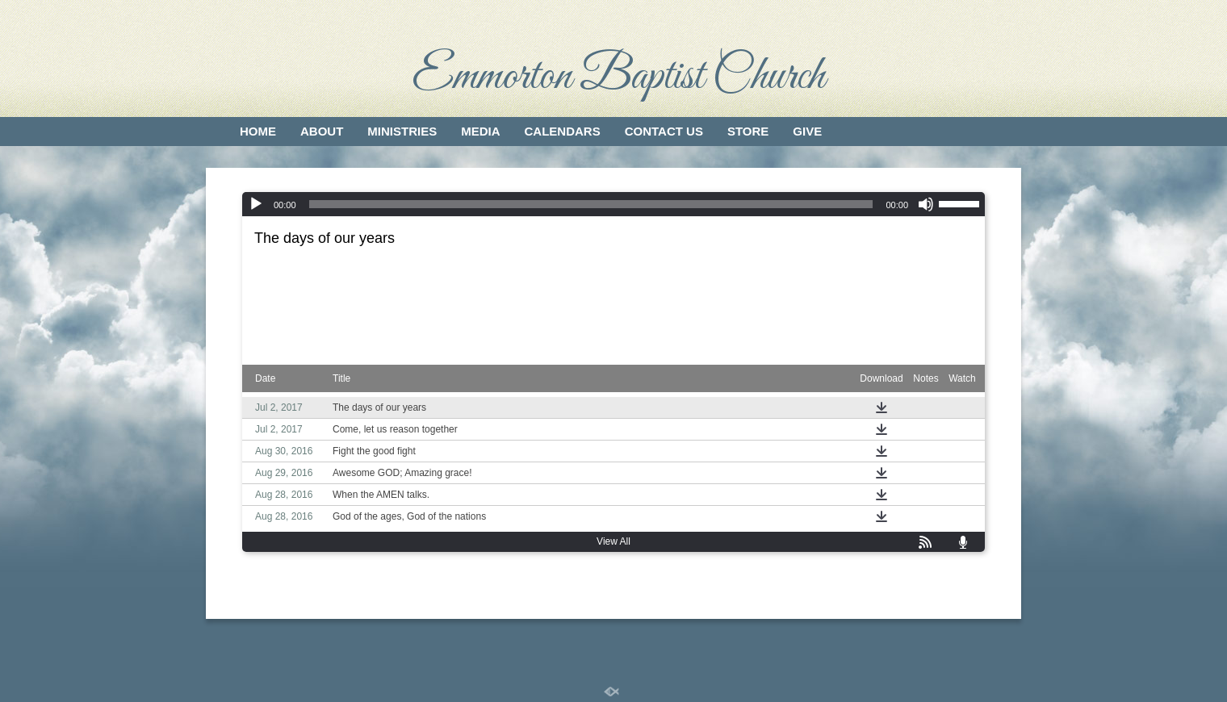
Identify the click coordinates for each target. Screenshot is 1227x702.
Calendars (563, 131)
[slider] (591, 204)
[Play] (256, 204)
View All (613, 541)
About (321, 131)
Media (480, 131)
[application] (613, 204)
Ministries (402, 131)
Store (747, 131)
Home (258, 131)
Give (807, 131)
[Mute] (926, 204)
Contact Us (664, 131)
